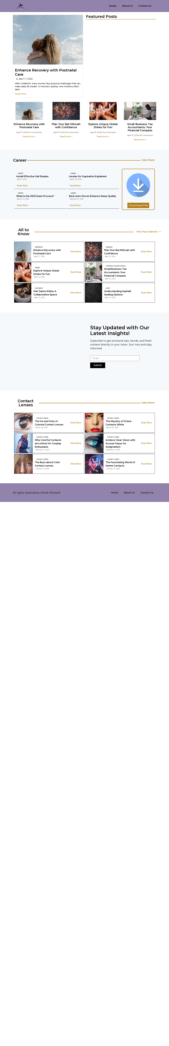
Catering (109, 247)
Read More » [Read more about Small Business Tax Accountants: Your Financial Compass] (140, 139)
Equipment (39, 288)
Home (112, 6)
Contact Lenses (42, 418)
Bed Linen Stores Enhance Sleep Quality (92, 196)
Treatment (39, 247)
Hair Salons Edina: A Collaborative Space (45, 293)
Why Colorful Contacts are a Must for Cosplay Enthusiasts (48, 443)
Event (108, 288)
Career (20, 173)
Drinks (37, 267)
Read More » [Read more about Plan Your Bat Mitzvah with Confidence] (66, 136)
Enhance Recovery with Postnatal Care (29, 126)
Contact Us (144, 6)
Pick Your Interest (149, 231)
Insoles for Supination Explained (87, 176)
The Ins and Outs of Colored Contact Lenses (49, 423)
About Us (127, 6)
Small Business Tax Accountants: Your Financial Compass (140, 127)
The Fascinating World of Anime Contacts (120, 464)
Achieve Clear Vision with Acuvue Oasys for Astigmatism (120, 443)
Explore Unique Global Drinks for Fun (103, 126)
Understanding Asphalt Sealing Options (117, 293)
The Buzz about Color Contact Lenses (47, 464)
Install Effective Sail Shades (32, 176)
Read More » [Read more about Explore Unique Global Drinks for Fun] (103, 136)
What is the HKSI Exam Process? (35, 196)
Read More (20, 94)
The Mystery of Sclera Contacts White (118, 423)
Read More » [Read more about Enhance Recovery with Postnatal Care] (29, 136)
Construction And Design (115, 266)
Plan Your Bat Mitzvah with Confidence (66, 126)
